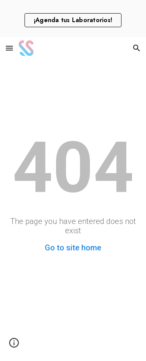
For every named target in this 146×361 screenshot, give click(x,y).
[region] (73, 18)
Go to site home (73, 247)
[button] (9, 48)
